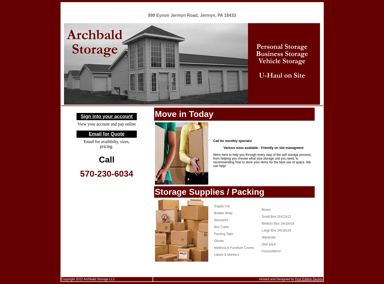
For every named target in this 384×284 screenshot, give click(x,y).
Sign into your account (107, 116)
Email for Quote (107, 134)
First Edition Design (309, 279)
